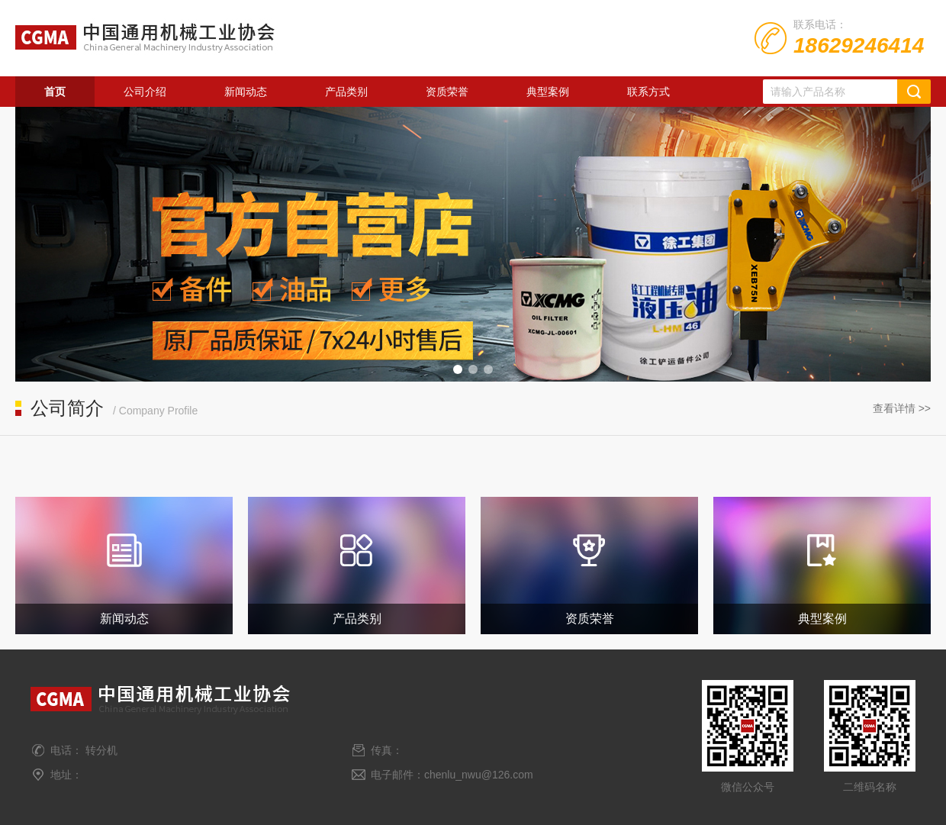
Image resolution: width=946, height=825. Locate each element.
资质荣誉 (447, 91)
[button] (457, 369)
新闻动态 (245, 91)
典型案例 (547, 91)
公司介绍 (145, 91)
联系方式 (648, 91)
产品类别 (346, 91)
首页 (55, 91)
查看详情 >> (902, 408)
